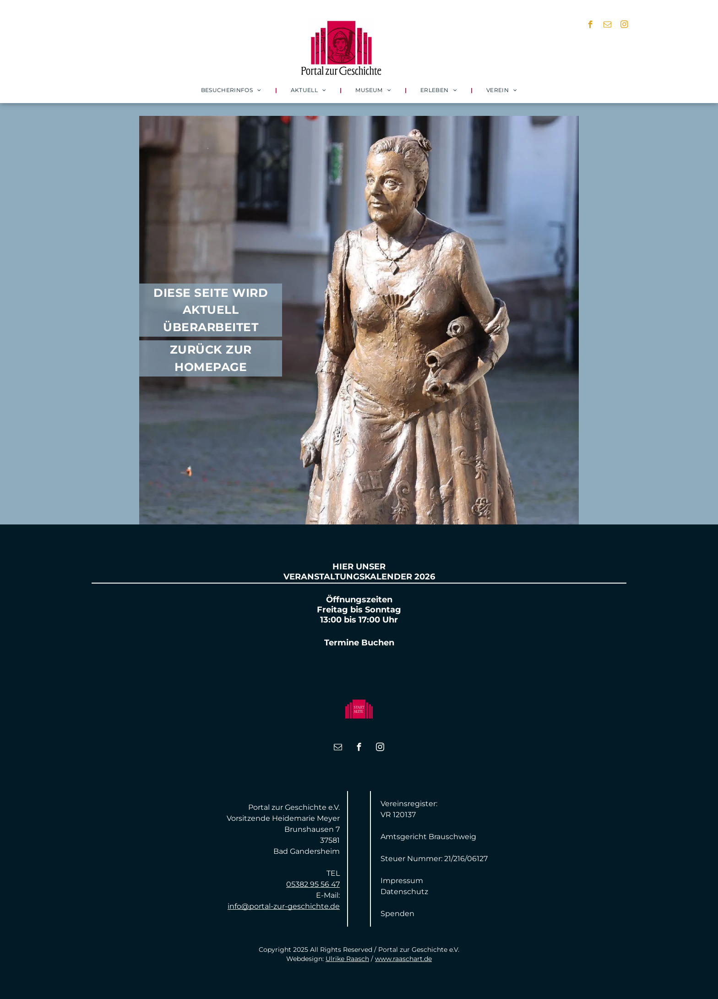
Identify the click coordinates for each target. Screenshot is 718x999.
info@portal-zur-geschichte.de (284, 906)
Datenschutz (404, 891)
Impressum (402, 880)
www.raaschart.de (403, 959)
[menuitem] (232, 90)
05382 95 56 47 (313, 884)
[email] (607, 26)
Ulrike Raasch (347, 959)
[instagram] (624, 26)
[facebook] (590, 26)
